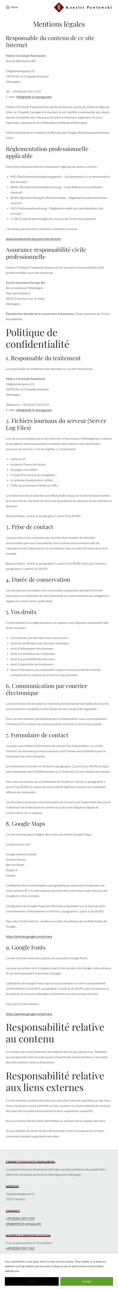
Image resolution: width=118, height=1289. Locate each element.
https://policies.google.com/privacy (29, 936)
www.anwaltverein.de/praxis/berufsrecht (33, 239)
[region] (59, 1271)
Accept (86, 1281)
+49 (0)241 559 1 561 (20, 1248)
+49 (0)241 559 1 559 (20, 1218)
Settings (32, 1281)
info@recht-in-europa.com (34, 96)
